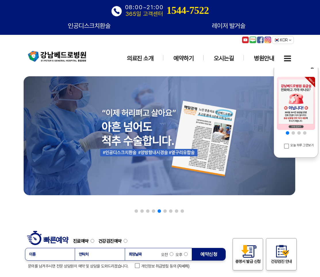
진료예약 (85, 241)
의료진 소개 (140, 58)
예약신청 (208, 254)
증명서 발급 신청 (247, 254)
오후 (181, 254)
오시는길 (224, 58)
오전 (167, 254)
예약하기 (183, 58)
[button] (136, 211)
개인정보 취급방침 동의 (155, 265)
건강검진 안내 (281, 254)
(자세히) (183, 266)
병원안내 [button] (264, 58)
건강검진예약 (112, 241)
